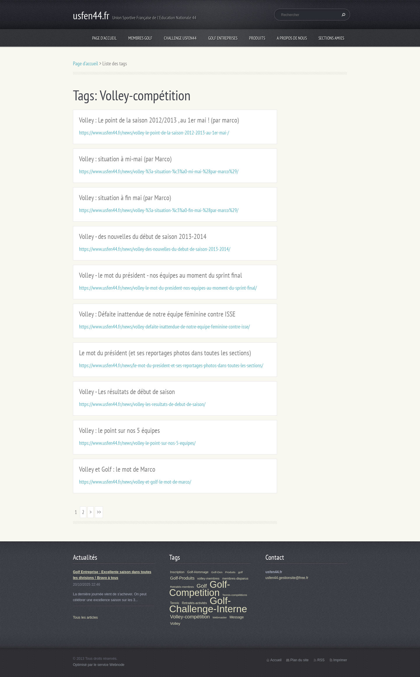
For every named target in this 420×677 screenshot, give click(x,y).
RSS (321, 660)
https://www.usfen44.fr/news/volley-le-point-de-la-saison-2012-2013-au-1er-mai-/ (154, 132)
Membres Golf (140, 38)
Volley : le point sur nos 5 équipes (119, 430)
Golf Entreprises (222, 38)
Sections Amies (331, 38)
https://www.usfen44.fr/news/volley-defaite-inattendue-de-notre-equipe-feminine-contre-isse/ (164, 326)
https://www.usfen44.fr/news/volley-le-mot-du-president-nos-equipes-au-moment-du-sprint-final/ (168, 287)
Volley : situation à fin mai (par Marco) (125, 197)
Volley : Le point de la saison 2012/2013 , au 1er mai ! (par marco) (159, 120)
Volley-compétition (190, 617)
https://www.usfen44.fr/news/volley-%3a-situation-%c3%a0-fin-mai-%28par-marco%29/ (158, 210)
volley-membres (208, 578)
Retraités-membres (182, 586)
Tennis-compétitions (234, 594)
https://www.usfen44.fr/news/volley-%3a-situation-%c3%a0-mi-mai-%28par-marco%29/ (158, 171)
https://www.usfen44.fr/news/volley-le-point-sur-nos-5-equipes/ (137, 443)
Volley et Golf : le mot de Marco (117, 469)
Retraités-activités (194, 603)
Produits (257, 38)
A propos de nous (292, 38)
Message (237, 617)
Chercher (342, 14)
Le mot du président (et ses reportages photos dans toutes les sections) (165, 352)
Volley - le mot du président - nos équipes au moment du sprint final (160, 275)
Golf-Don (216, 572)
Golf (202, 586)
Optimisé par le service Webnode (99, 665)
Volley (175, 623)
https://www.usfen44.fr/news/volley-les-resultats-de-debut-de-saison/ (142, 404)
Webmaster (220, 617)
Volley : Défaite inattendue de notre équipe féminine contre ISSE (157, 314)
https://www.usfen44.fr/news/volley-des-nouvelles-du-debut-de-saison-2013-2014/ (154, 249)
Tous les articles (85, 617)
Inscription (177, 572)
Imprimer (340, 660)
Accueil (276, 660)
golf (240, 572)
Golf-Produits (182, 578)
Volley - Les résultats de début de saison (127, 391)
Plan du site (299, 660)
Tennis (174, 603)
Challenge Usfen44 (180, 38)
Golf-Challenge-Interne (208, 604)
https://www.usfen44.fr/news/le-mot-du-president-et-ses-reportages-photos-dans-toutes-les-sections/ (171, 365)
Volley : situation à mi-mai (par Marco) (125, 158)
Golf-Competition (199, 588)
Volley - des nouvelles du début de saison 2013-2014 (142, 236)
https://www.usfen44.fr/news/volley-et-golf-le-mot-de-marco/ (135, 481)
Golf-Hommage (198, 572)
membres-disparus (235, 578)
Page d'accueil (104, 38)
